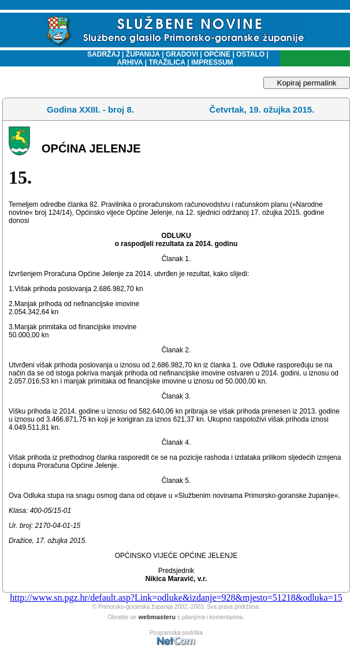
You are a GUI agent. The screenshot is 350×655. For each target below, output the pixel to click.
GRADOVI (182, 54)
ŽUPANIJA (143, 54)
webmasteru (157, 616)
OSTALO (250, 54)
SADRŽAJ (100, 54)
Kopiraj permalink (307, 83)
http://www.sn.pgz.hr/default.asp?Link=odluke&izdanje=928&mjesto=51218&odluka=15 (176, 597)
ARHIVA (130, 62)
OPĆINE (217, 54)
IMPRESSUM (212, 62)
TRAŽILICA (166, 62)
